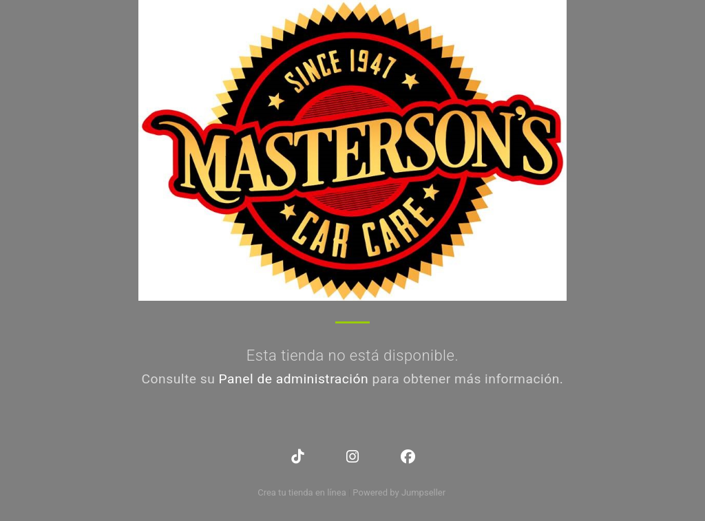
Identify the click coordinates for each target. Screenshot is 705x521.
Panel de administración (294, 379)
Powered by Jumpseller (398, 492)
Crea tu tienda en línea (302, 492)
